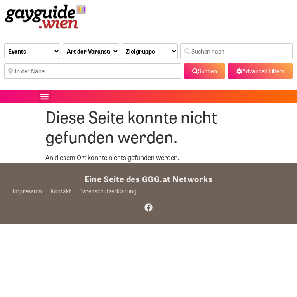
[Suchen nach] (236, 51)
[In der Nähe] (93, 71)
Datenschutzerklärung (108, 191)
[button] (45, 96)
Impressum (27, 191)
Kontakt (60, 191)
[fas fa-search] (205, 71)
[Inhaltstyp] (32, 51)
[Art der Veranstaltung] (91, 51)
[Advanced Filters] (260, 71)
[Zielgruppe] (150, 51)
